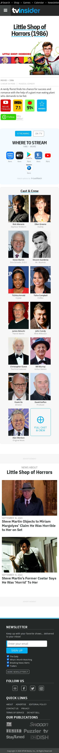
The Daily (14, 656)
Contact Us (12, 708)
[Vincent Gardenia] (40, 246)
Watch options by (29, 178)
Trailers (13, 665)
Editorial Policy (37, 704)
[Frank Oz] (18, 389)
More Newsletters (17, 672)
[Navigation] (5, 10)
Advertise (21, 704)
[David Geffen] (40, 389)
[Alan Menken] (18, 424)
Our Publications (22, 717)
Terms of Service (15, 712)
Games (26, 2)
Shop (16, 2)
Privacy (25, 708)
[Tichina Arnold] (18, 282)
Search (6, 2)
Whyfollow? (20, 117)
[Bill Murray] (40, 353)
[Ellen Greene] (40, 211)
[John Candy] (40, 318)
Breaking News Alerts (20, 662)
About (9, 704)
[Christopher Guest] (18, 353)
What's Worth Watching (21, 659)
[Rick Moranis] (18, 211)
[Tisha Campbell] (40, 282)
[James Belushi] (18, 318)
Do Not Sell (33, 712)
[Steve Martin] (18, 246)
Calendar (39, 2)
